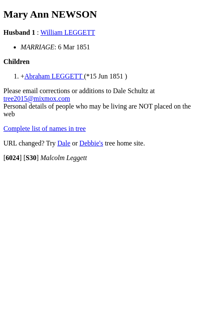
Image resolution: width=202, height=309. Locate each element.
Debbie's (91, 143)
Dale (63, 143)
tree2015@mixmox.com (36, 98)
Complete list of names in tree (44, 128)
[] (12, 157)
